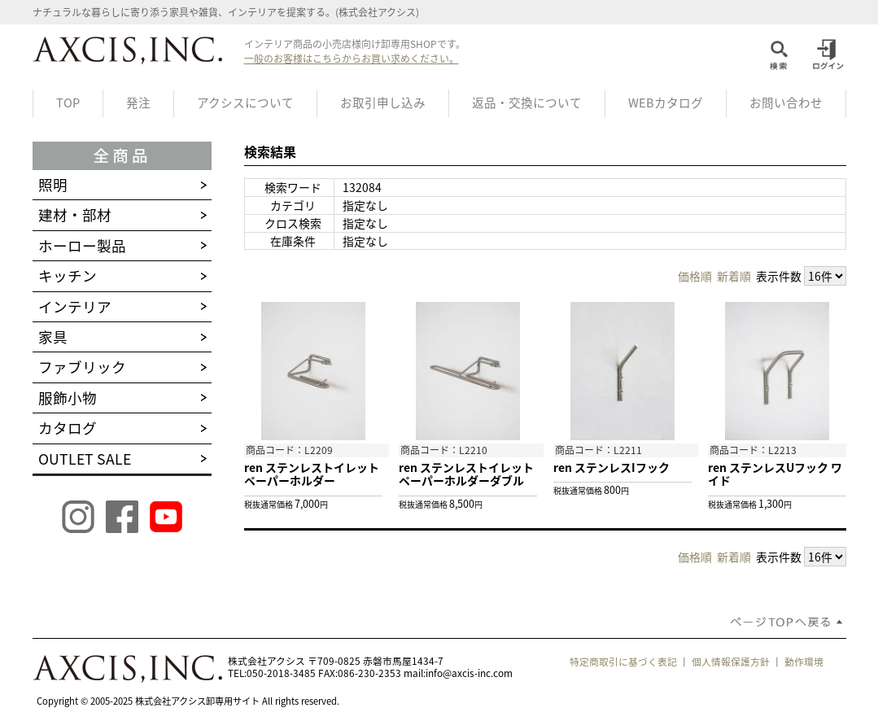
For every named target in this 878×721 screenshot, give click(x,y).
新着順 (734, 276)
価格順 (695, 276)
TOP (68, 102)
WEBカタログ (665, 102)
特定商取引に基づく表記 (623, 661)
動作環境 (803, 661)
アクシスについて (245, 102)
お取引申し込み (383, 102)
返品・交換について (527, 102)
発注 (138, 102)
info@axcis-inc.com (469, 673)
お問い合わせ (786, 102)
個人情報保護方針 (731, 661)
